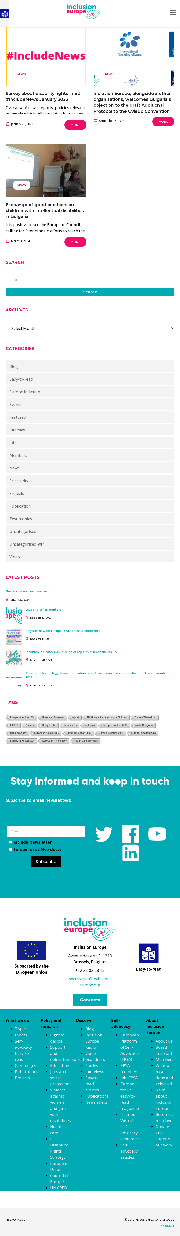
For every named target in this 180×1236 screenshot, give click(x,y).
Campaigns (25, 1065)
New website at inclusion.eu (26, 591)
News (21, 74)
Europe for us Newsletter (36, 849)
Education (59, 1065)
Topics (21, 1028)
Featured (17, 417)
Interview (17, 430)
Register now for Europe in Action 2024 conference (63, 631)
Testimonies (20, 518)
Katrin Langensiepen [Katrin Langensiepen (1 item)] (86, 741)
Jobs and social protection (59, 1077)
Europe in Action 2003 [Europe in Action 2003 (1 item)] (143, 733)
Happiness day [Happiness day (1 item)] (18, 733)
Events (15, 404)
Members (18, 455)
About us (164, 1041)
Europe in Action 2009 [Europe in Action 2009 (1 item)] (115, 725)
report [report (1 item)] (75, 717)
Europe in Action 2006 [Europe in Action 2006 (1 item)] (46, 733)
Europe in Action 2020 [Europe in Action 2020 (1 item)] (22, 741)
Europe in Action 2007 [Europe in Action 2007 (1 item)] (54, 741)
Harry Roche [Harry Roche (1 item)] (49, 725)
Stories (91, 1065)
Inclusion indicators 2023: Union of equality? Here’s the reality (72, 652)
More (75, 125)
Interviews (94, 1071)
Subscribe (46, 861)
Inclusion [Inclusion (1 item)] (90, 725)
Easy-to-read (21, 379)
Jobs (13, 442)
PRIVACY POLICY (16, 1220)
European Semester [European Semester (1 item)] (53, 717)
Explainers (95, 1059)
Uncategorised (23, 531)
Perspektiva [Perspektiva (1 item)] (70, 725)
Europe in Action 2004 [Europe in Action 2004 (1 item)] (111, 733)
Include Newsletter (30, 842)
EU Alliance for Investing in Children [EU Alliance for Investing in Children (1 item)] (107, 717)
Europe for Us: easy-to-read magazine (129, 1096)
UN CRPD (58, 1187)
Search (90, 292)
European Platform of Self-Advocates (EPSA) (129, 1047)
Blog (13, 366)
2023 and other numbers (43, 609)
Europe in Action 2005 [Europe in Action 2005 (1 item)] (79, 733)
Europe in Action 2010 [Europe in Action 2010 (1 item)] (22, 717)
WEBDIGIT (167, 1226)
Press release (21, 480)
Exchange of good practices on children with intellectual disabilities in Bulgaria (45, 210)
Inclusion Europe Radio (93, 1041)
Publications (26, 1071)
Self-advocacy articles (129, 1151)
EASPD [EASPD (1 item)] (14, 725)
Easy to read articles (92, 1084)
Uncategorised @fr (26, 544)
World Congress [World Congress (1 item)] (144, 725)
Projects (16, 493)
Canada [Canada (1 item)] (30, 725)
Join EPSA (129, 1077)
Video (14, 556)
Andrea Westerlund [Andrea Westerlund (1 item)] (145, 717)
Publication (20, 506)
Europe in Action (24, 391)
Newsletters (96, 1102)
